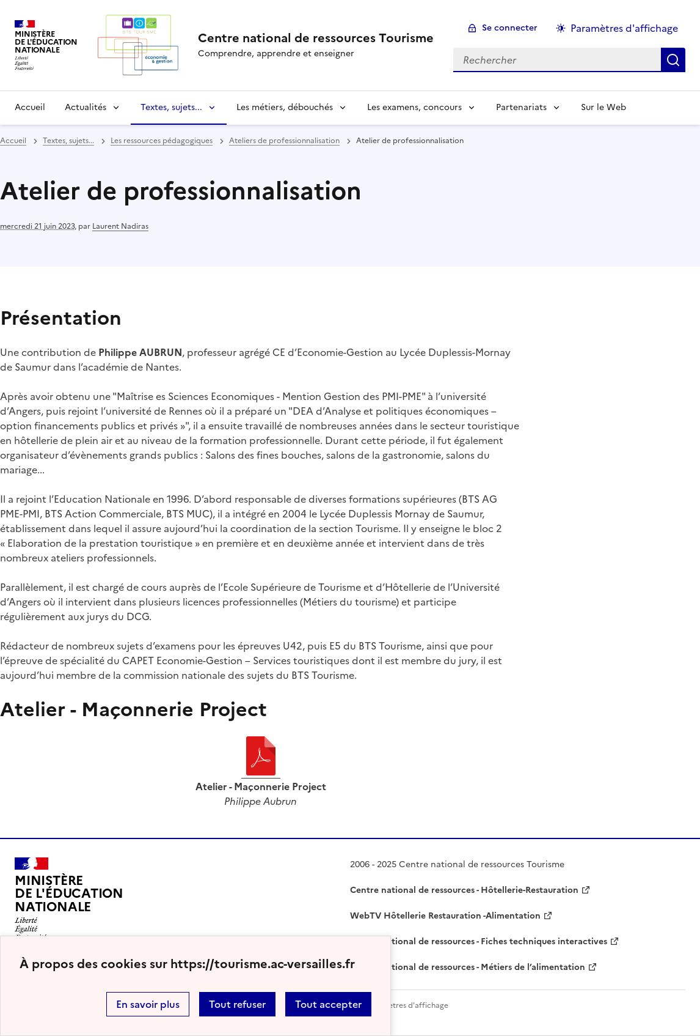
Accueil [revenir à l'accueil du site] (30, 107)
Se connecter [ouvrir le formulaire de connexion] (510, 27)
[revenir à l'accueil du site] (316, 37)
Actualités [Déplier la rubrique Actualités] (85, 107)
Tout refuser (237, 1004)
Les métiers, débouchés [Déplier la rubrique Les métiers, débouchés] (284, 107)
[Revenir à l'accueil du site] (69, 899)
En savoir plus (148, 1004)
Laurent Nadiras (120, 226)
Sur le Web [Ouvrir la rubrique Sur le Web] (603, 107)
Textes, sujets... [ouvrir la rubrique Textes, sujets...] (68, 140)
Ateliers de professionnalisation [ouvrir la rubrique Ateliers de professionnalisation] (284, 140)
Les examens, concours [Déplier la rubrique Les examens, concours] (414, 107)
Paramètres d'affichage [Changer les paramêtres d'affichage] (624, 28)
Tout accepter (328, 1004)
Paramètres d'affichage (407, 1005)
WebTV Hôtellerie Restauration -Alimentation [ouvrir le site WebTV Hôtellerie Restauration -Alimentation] (445, 915)
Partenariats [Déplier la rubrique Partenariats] (521, 107)
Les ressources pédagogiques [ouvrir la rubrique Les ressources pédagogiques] (162, 140)
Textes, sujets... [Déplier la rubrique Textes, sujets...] (171, 107)
